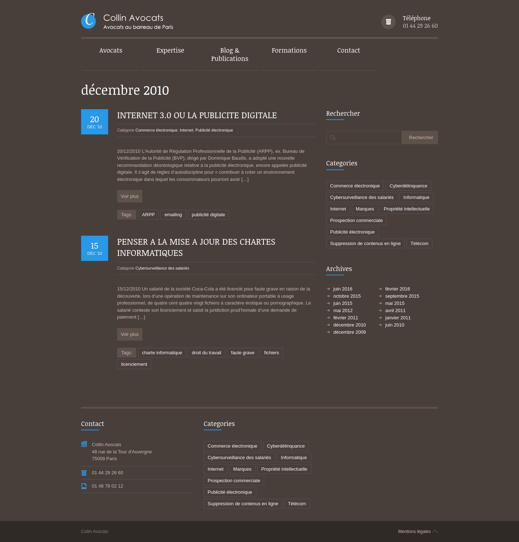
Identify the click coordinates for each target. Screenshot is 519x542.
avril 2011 (395, 310)
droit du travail (206, 352)
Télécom (420, 243)
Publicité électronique (214, 130)
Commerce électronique (157, 130)
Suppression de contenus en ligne (365, 243)
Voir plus (130, 196)
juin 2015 (342, 303)
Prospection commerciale (356, 220)
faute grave (242, 352)
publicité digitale (208, 214)
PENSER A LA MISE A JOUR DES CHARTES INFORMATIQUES (196, 246)
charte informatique (162, 352)
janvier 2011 (398, 317)
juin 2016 (342, 289)
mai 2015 (394, 303)
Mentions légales (414, 531)
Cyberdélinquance (408, 185)
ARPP (148, 214)
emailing (173, 214)
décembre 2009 (349, 332)
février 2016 (397, 289)
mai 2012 (342, 310)
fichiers (271, 352)
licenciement (134, 364)
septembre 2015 (402, 296)
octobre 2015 (347, 296)
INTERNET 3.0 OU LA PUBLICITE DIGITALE (197, 115)
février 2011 (345, 317)
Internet (186, 130)
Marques (365, 209)
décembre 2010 (349, 325)
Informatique (416, 197)
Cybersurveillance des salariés (162, 268)
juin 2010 (394, 325)
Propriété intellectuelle (407, 209)
